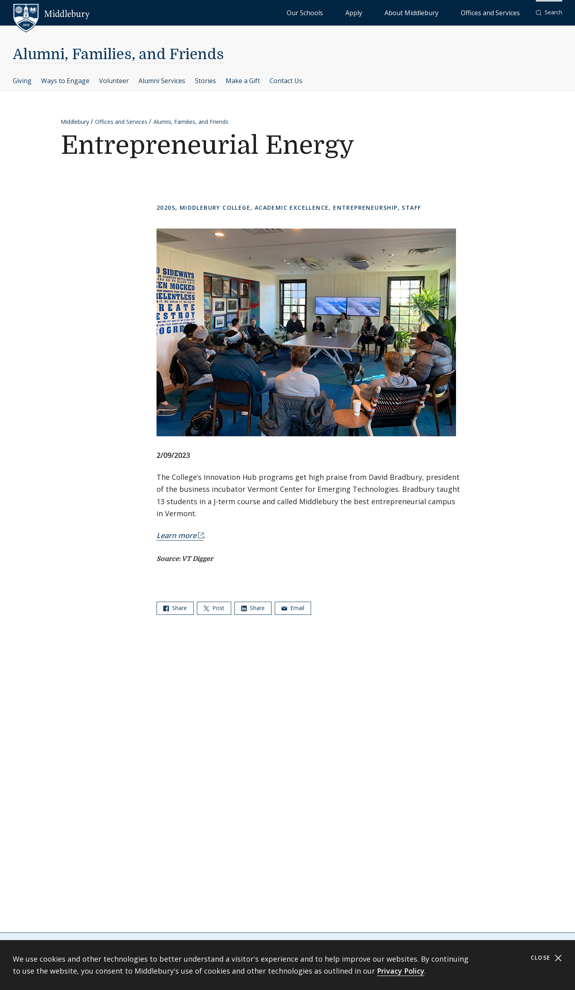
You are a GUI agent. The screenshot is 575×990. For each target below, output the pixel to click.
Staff (411, 207)
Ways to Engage (65, 80)
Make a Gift (243, 80)
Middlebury (75, 121)
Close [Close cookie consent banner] (546, 958)
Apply (402, 12)
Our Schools (369, 12)
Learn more (176, 535)
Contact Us (286, 80)
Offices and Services (500, 12)
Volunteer (114, 80)
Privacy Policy (400, 971)
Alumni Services (162, 80)
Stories (205, 80)
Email (293, 608)
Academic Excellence (292, 207)
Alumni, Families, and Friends (118, 54)
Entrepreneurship (365, 207)
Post (214, 608)
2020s (166, 207)
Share (175, 608)
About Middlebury (441, 12)
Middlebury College (215, 207)
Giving (22, 80)
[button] (549, 12)
